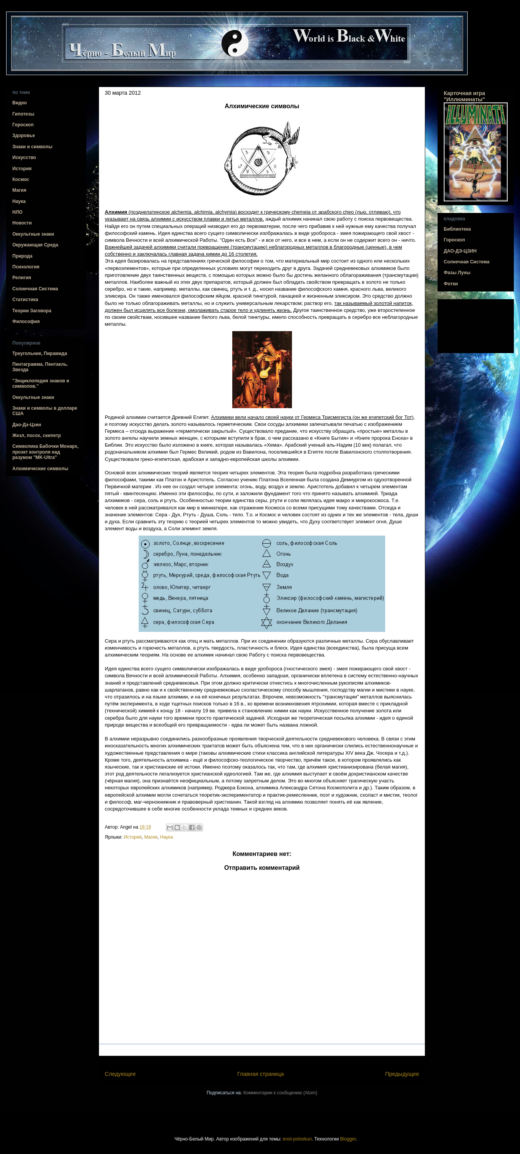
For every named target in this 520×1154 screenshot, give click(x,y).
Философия (26, 321)
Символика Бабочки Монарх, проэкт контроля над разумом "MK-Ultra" (45, 452)
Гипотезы (23, 114)
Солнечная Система (35, 288)
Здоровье (23, 135)
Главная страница (260, 1074)
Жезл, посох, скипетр (36, 435)
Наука (166, 837)
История (133, 837)
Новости (22, 223)
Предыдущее (402, 1074)
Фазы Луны (457, 272)
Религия (21, 277)
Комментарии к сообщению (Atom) (280, 1092)
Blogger (348, 1139)
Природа (22, 256)
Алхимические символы (40, 468)
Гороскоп (23, 124)
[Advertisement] (476, 326)
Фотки (451, 283)
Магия (150, 837)
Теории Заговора (31, 310)
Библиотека (457, 229)
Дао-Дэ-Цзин (26, 424)
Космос (20, 179)
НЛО (17, 212)
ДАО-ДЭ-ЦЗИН (460, 251)
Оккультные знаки (33, 234)
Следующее (120, 1074)
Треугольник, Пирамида (39, 353)
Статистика (25, 299)
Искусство (24, 157)
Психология (25, 267)
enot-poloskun (297, 1139)
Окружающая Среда (35, 245)
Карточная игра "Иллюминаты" (464, 96)
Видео (19, 103)
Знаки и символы (32, 146)
